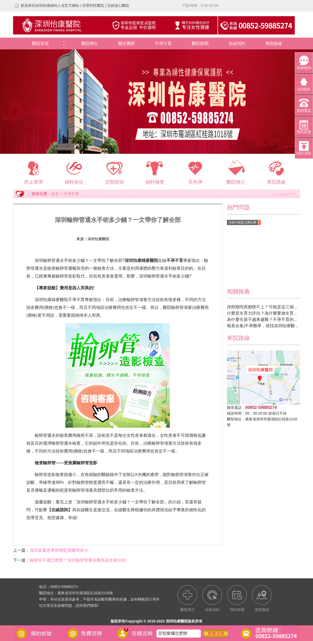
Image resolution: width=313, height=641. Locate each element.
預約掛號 (147, 239)
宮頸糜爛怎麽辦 (172, 633)
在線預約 (236, 43)
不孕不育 (163, 43)
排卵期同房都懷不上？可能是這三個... (262, 307)
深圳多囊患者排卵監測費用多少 (59, 550)
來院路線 (273, 43)
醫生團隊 (126, 43)
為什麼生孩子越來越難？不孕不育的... (262, 319)
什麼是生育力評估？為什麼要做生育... (262, 313)
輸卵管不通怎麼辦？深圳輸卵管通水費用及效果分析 (78, 560)
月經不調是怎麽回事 (242, 222)
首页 (55, 194)
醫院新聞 (200, 43)
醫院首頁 (40, 43)
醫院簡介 (89, 43)
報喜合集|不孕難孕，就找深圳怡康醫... (262, 326)
